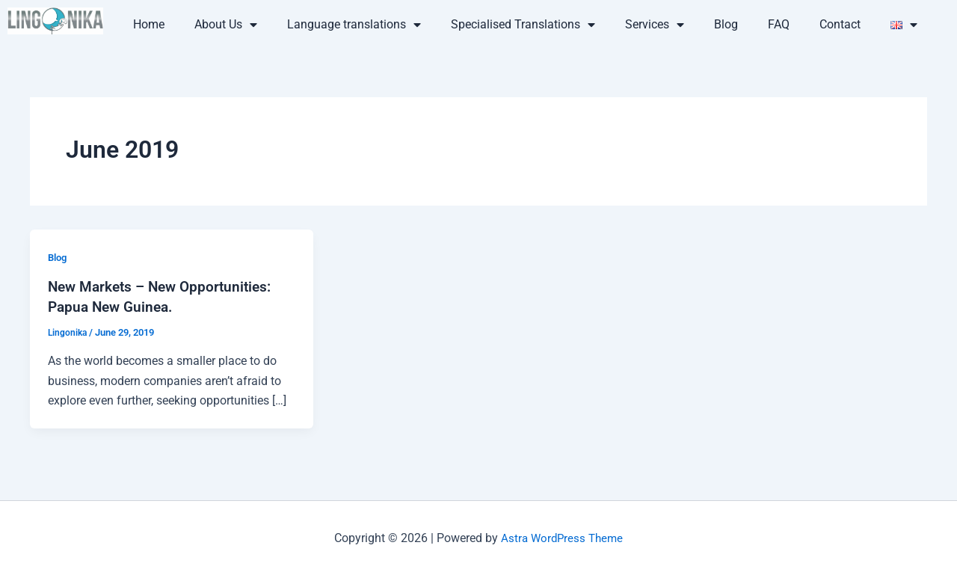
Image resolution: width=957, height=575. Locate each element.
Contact (840, 24)
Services (654, 24)
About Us (225, 24)
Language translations (354, 24)
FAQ (779, 24)
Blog (726, 24)
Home (148, 24)
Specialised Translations (523, 24)
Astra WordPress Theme (562, 537)
